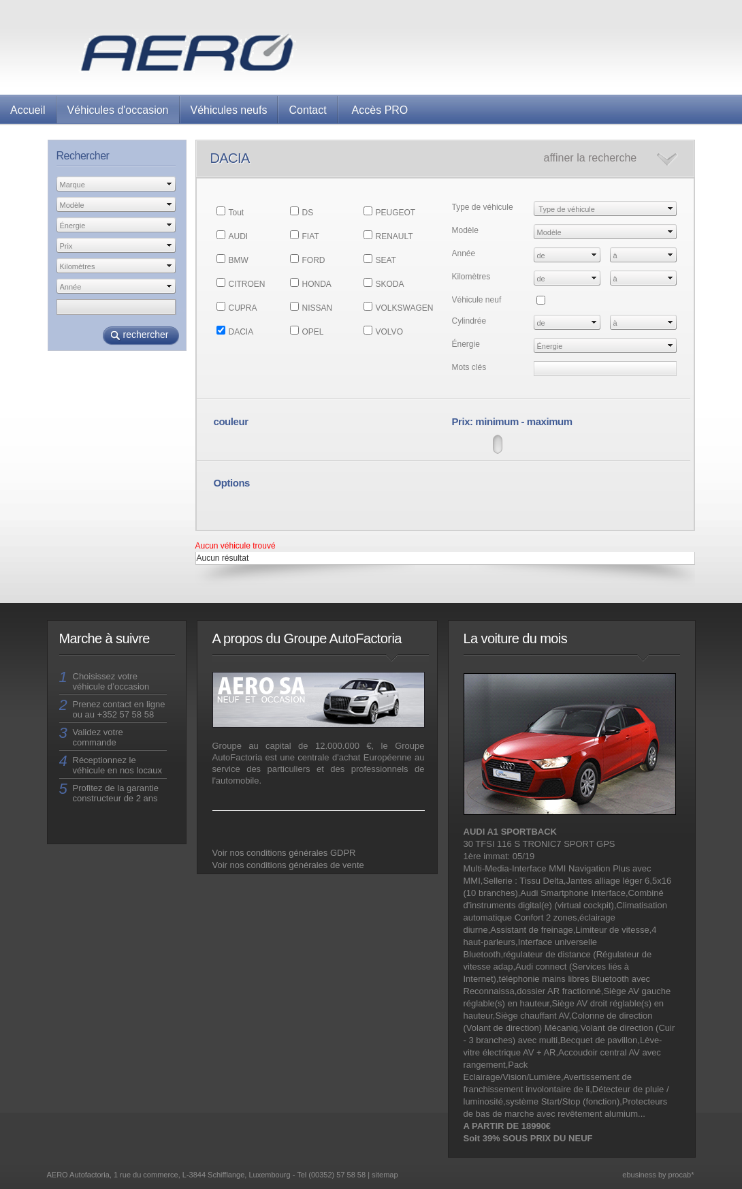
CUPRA (243, 308)
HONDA (317, 284)
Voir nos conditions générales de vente (288, 865)
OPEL (313, 332)
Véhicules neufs (229, 110)
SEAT (386, 260)
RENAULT (394, 236)
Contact (307, 110)
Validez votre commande (98, 737)
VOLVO (389, 332)
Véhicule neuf (477, 300)
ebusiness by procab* (658, 1175)
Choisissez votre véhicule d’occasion (111, 681)
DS (308, 212)
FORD (313, 260)
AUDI (238, 236)
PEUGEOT (396, 212)
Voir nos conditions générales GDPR (284, 853)
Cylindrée (469, 321)
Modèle (465, 230)
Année (464, 253)
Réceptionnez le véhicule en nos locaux (118, 765)
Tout (236, 212)
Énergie (466, 344)
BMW (238, 260)
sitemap (385, 1175)
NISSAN (317, 308)
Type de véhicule (482, 207)
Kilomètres (471, 276)
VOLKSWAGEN (405, 308)
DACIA (241, 332)
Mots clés (469, 367)
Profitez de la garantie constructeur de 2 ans (116, 793)
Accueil (28, 110)
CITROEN (247, 284)
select (169, 183)
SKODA (390, 284)
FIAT (310, 236)
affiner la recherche (590, 158)
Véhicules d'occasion (118, 110)
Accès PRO (380, 110)
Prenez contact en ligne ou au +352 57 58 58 (119, 709)
